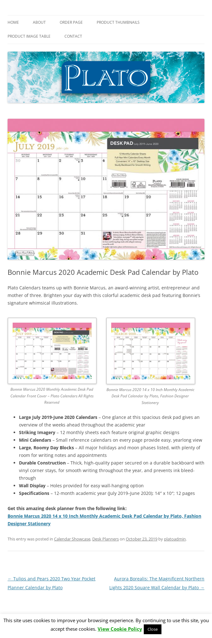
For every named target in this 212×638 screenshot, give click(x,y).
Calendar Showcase (72, 539)
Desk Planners (105, 539)
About (39, 22)
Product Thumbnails (118, 22)
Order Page (71, 22)
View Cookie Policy (120, 629)
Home (13, 22)
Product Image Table (29, 36)
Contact (73, 36)
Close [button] (153, 629)
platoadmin (175, 539)
